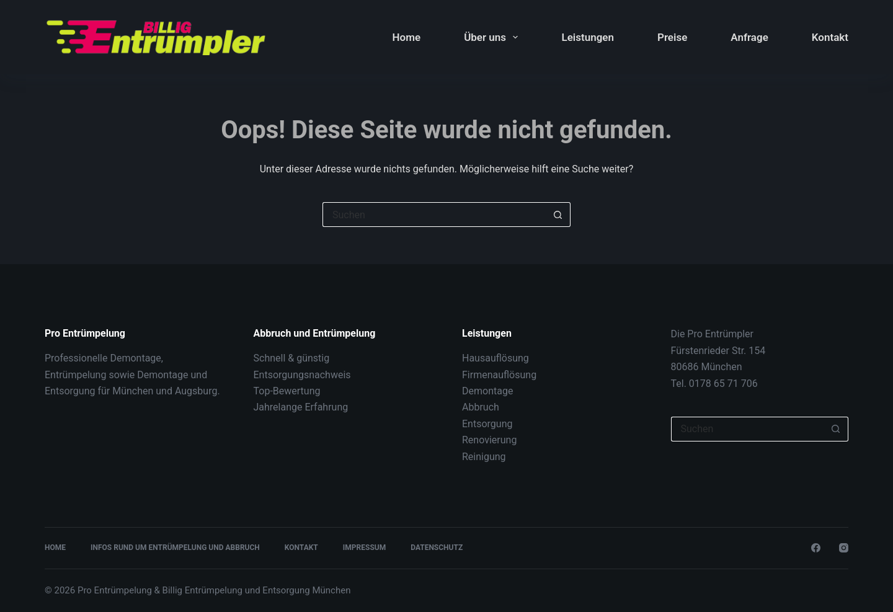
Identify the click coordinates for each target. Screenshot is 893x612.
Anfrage (749, 37)
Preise (672, 37)
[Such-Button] (558, 214)
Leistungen (587, 37)
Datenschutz (437, 547)
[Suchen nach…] (434, 214)
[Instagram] (843, 547)
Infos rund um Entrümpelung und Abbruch (175, 547)
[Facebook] (815, 547)
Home (407, 37)
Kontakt (830, 37)
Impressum (364, 547)
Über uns (493, 37)
